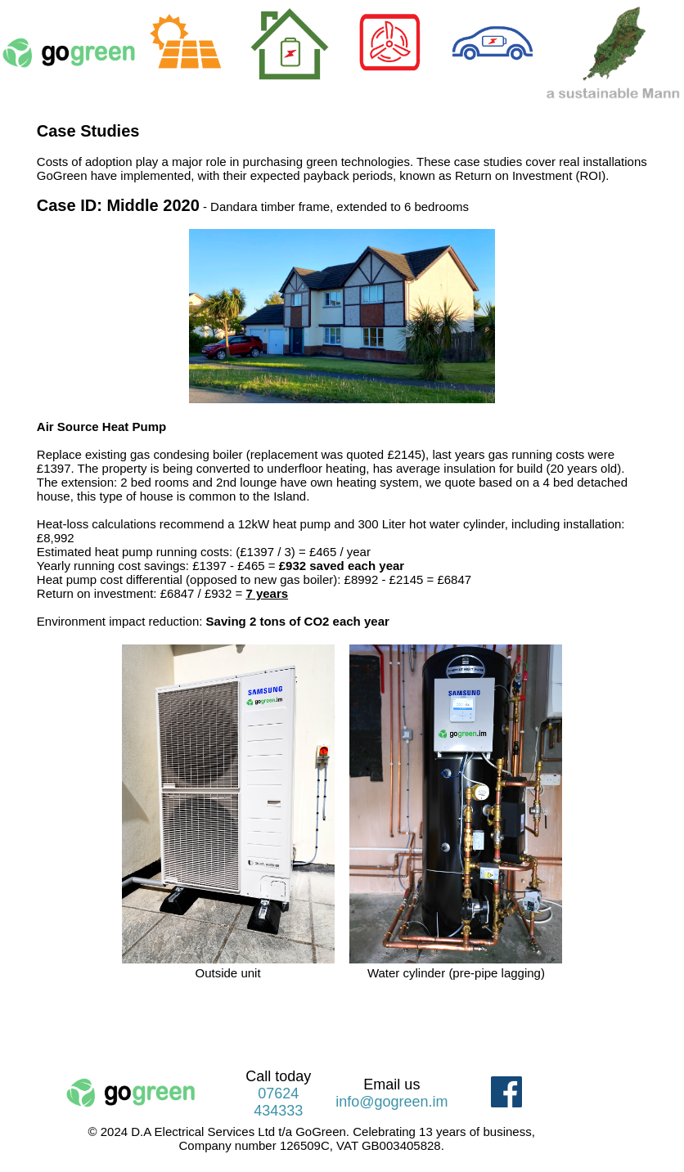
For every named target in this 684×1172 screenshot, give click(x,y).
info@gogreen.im (391, 1101)
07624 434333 (278, 1102)
